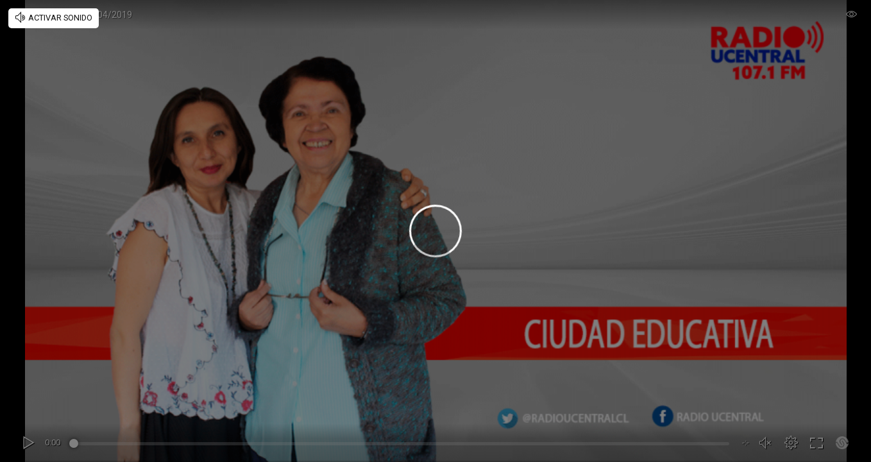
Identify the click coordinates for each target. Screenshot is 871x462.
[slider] (401, 445)
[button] (791, 443)
